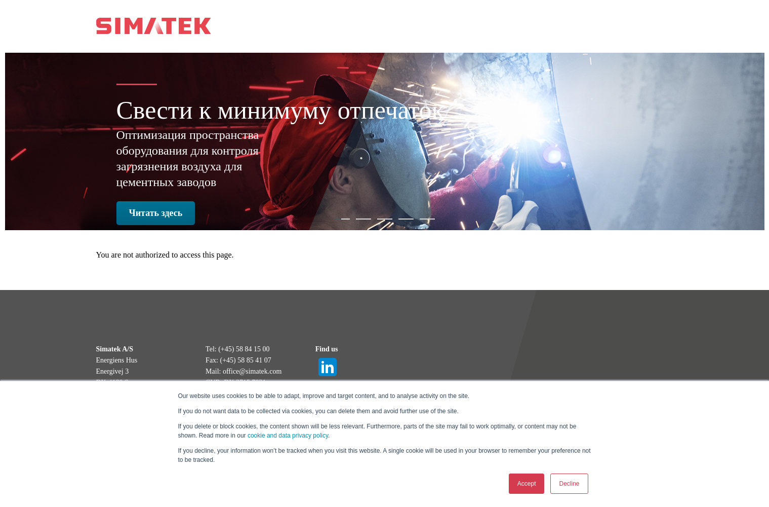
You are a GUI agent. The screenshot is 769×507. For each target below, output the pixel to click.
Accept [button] (526, 483)
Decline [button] (569, 483)
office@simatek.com (252, 371)
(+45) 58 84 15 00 (243, 349)
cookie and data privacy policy (288, 435)
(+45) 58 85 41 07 (245, 360)
